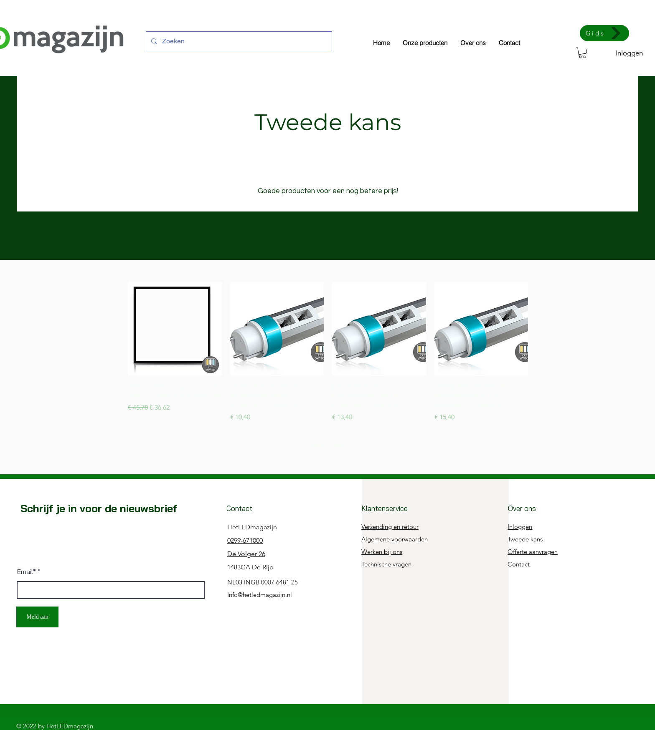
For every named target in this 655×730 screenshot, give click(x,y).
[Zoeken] (238, 41)
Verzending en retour (390, 527)
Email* (26, 571)
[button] (582, 53)
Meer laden (327, 446)
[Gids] (604, 33)
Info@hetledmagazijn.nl (259, 595)
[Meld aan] (37, 617)
